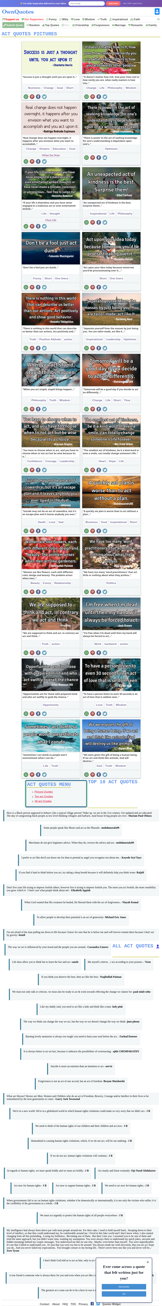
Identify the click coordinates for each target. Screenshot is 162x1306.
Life (102, 89)
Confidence (34, 462)
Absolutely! (123, 1286)
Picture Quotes (44, 794)
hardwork (110, 645)
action (68, 340)
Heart (102, 462)
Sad (60, 523)
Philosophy (115, 89)
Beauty (35, 584)
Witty (65, 19)
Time (127, 401)
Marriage (120, 25)
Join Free (113, 3)
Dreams (44, 150)
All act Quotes (43, 803)
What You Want (51, 156)
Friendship (82, 25)
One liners (61, 279)
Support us (12, 19)
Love (77, 19)
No (124, 1294)
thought (55, 214)
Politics (111, 584)
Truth (103, 19)
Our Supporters (34, 19)
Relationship (62, 584)
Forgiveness (102, 25)
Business (34, 89)
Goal (60, 89)
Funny (53, 19)
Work (98, 645)
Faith (137, 19)
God (99, 767)
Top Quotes (52, 25)
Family (153, 25)
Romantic (137, 25)
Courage (50, 462)
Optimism (111, 150)
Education (59, 150)
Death (42, 523)
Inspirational (120, 19)
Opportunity (51, 706)
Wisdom (90, 19)
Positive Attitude (50, 340)
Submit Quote (14, 25)
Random (34, 25)
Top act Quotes (44, 798)
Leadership (113, 340)
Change (49, 89)
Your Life (51, 221)
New (67, 25)
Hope (112, 462)
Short (69, 89)
